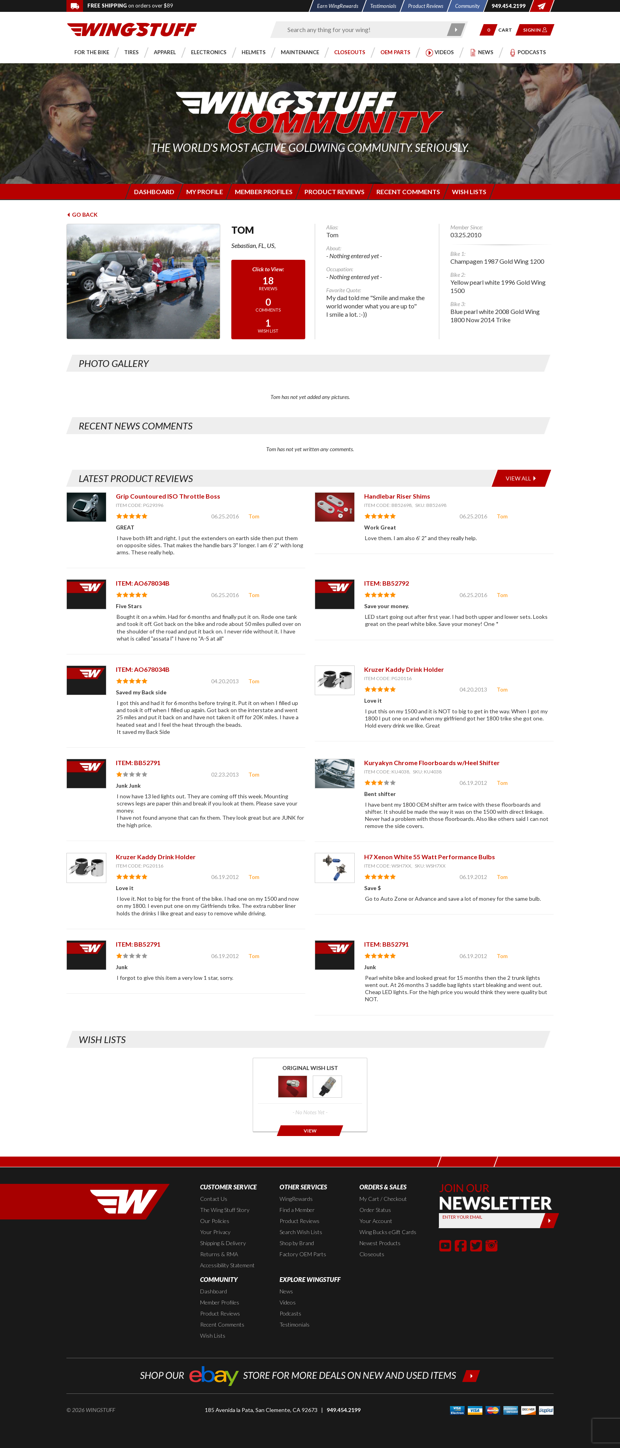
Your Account (375, 1220)
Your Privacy (215, 1232)
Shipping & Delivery (223, 1243)
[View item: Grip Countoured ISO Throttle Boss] (86, 507)
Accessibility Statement (227, 1265)
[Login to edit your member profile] (204, 191)
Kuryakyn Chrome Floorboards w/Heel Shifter (432, 762)
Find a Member (297, 1209)
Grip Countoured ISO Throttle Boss (168, 496)
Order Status (375, 1209)
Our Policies (214, 1220)
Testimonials (295, 1324)
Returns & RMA (219, 1254)
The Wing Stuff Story (225, 1209)
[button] (488, 30)
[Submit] (549, 1220)
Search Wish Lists (301, 1232)
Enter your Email (462, 1216)
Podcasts (290, 1313)
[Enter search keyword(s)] (362, 29)
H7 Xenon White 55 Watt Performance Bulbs (429, 856)
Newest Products (380, 1243)
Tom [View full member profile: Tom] (253, 516)
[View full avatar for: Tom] (143, 281)
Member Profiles (219, 1302)
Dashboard (213, 1291)
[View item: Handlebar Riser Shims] (335, 507)
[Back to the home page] (132, 29)
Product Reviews (299, 1220)
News (286, 1291)
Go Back (82, 214)
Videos (288, 1302)
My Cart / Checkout (383, 1198)
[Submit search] (456, 29)
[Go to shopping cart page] (508, 30)
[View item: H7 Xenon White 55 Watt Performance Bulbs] (335, 868)
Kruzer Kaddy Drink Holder (404, 669)
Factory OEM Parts (303, 1254)
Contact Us (213, 1198)
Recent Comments (222, 1324)
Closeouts (371, 1254)
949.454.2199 (344, 1409)
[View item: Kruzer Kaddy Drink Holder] (335, 680)
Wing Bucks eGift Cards (387, 1232)
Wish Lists (212, 1335)
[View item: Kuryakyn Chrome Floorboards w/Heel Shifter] (335, 773)
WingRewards (296, 1198)
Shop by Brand (297, 1243)
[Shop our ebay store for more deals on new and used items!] (310, 1375)
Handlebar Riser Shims (397, 496)
